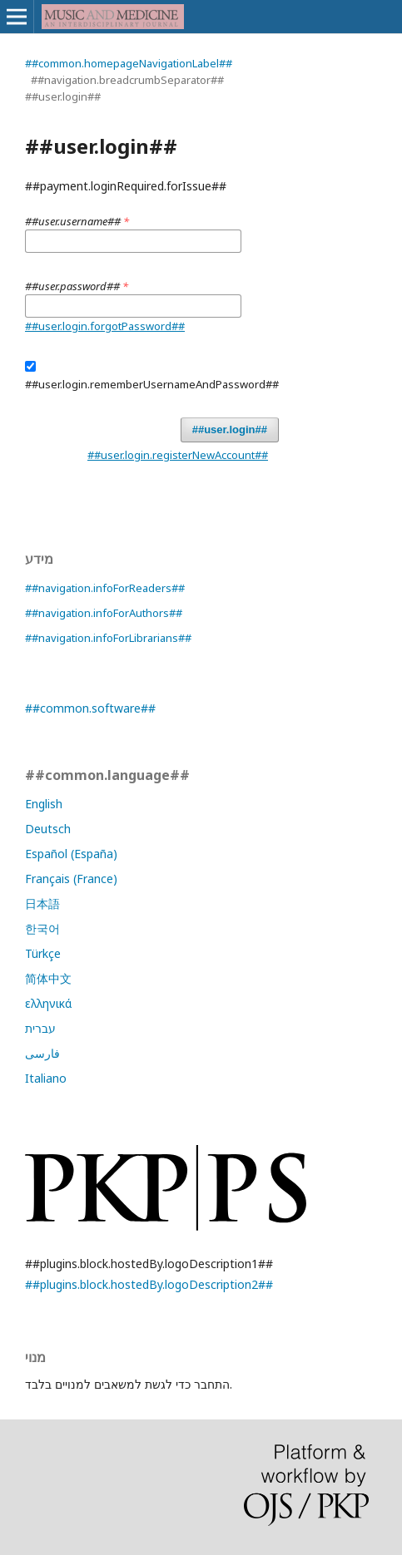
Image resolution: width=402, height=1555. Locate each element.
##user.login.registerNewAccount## (177, 454)
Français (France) (71, 878)
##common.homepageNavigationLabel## (128, 63)
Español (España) (71, 853)
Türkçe (43, 953)
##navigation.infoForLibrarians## (108, 637)
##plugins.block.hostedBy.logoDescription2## (149, 1284)
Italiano (46, 1078)
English (43, 804)
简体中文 (48, 978)
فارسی (42, 1053)
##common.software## (90, 708)
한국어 (42, 928)
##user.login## (229, 429)
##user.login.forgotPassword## (105, 325)
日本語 (42, 903)
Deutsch (48, 829)
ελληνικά (48, 1003)
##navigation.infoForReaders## (105, 587)
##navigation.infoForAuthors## (103, 612)
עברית (40, 1028)
